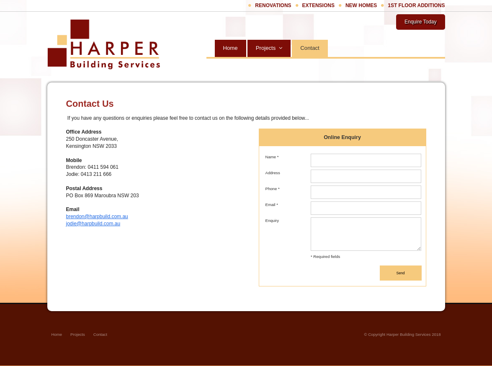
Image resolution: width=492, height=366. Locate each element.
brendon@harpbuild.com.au (97, 216)
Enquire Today (420, 22)
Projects (77, 334)
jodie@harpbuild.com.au (93, 224)
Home (57, 334)
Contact (100, 334)
